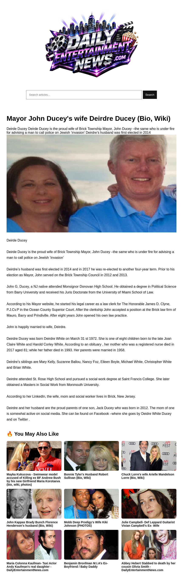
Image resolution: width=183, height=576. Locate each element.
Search (149, 94)
